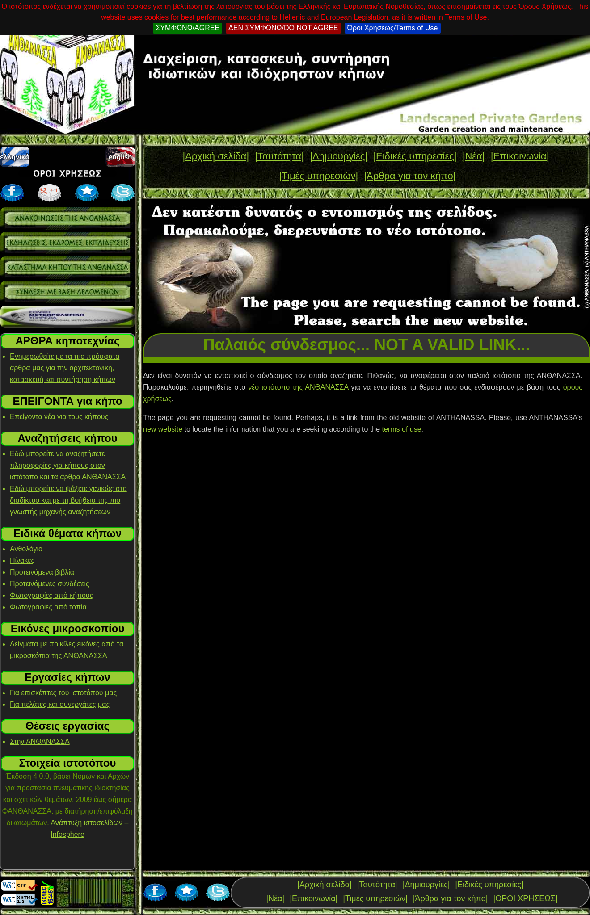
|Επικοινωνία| (520, 156)
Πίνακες (22, 560)
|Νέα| (474, 156)
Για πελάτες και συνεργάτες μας (60, 704)
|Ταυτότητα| (279, 156)
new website (162, 429)
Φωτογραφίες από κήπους (51, 595)
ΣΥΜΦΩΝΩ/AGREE (187, 28)
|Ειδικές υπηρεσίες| (414, 156)
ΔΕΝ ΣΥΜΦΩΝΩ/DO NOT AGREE (283, 28)
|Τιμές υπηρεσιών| (318, 175)
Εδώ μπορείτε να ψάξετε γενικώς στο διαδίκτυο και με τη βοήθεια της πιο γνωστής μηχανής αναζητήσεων (68, 500)
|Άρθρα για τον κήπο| (409, 175)
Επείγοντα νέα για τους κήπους (59, 416)
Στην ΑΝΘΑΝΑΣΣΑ (40, 741)
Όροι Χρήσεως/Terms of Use (392, 28)
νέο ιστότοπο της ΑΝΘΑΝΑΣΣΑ (298, 387)
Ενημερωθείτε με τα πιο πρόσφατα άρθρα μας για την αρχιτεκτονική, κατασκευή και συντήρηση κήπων (64, 368)
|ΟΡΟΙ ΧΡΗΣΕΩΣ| (525, 898)
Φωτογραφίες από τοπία (48, 607)
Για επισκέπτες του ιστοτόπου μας (63, 693)
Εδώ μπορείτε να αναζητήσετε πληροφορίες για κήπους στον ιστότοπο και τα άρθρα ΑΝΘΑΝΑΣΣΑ (68, 465)
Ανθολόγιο (26, 549)
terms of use (401, 429)
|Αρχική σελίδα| (215, 156)
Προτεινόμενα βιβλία (42, 572)
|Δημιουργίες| (338, 156)
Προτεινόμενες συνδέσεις (49, 584)
